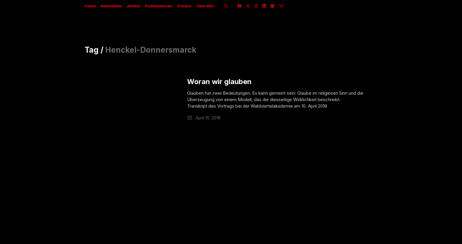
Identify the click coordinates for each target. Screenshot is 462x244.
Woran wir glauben (219, 82)
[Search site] (226, 6)
